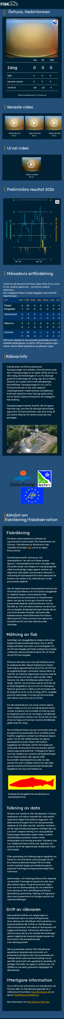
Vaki (29, 547)
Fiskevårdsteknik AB (40, 992)
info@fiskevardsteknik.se (26, 995)
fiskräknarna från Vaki (38, 1002)
